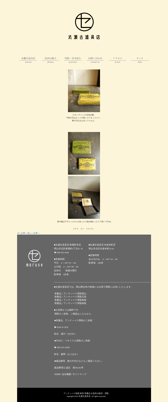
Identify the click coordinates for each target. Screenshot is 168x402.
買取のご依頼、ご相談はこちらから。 (73, 314)
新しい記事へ (33, 233)
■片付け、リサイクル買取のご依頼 (72, 341)
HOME (57, 374)
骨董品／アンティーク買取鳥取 (70, 303)
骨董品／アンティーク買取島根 (70, 300)
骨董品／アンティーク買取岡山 (70, 293)
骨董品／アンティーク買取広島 (70, 297)
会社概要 (66, 374)
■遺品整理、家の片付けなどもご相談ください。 (79, 361)
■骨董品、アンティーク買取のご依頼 (73, 320)
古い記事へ (22, 233)
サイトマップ (79, 374)
